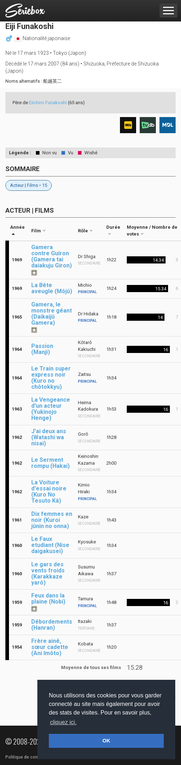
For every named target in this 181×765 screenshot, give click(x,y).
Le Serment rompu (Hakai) (50, 463)
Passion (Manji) (42, 349)
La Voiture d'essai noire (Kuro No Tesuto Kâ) (48, 491)
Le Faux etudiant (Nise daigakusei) (50, 545)
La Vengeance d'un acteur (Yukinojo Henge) (50, 409)
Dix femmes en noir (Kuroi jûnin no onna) (51, 520)
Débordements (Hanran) (51, 625)
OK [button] (106, 741)
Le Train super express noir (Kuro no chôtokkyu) (51, 377)
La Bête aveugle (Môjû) (51, 288)
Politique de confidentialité (32, 757)
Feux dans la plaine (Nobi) (48, 598)
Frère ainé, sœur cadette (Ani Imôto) (49, 647)
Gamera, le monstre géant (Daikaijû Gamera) (51, 313)
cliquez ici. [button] (63, 722)
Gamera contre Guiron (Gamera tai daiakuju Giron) (51, 256)
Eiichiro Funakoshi (48, 102)
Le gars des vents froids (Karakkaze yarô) (48, 573)
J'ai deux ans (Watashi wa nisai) (48, 437)
